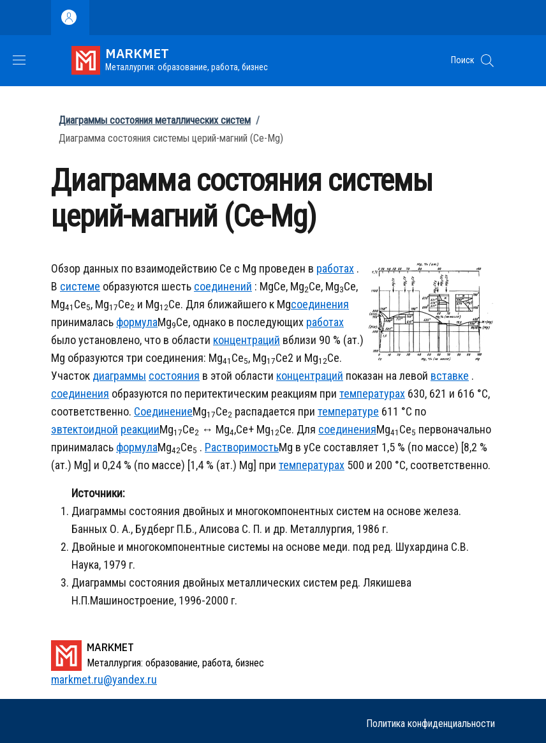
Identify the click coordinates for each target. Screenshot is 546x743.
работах (335, 268)
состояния (174, 375)
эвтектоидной (84, 429)
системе (80, 286)
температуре (348, 411)
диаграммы (119, 375)
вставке (450, 375)
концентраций (246, 340)
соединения (320, 304)
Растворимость (242, 447)
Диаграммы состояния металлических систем (155, 120)
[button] (487, 60)
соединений (223, 286)
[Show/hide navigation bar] (19, 60)
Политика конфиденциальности (430, 723)
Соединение (163, 411)
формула (137, 322)
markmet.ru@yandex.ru (104, 679)
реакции (140, 429)
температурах (372, 393)
